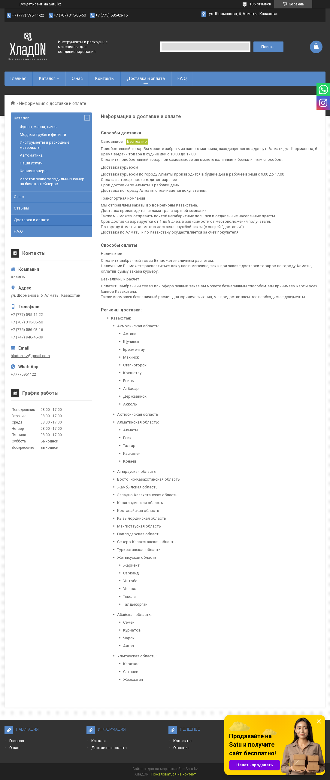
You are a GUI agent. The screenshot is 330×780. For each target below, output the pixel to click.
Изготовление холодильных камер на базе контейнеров (52, 181)
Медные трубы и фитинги (43, 134)
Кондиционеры (33, 171)
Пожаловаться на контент (173, 774)
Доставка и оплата (146, 78)
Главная (18, 78)
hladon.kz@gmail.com (30, 355)
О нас (77, 78)
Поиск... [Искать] (268, 46)
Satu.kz (192, 769)
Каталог (47, 78)
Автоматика (31, 155)
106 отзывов (260, 4)
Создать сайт (31, 4)
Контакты (104, 78)
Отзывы (21, 208)
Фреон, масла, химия (39, 126)
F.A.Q (182, 78)
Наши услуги (31, 163)
